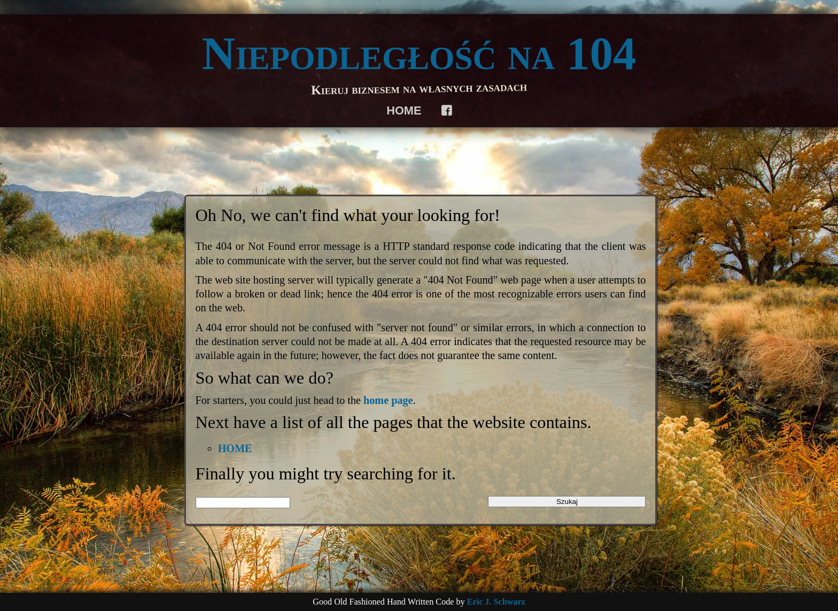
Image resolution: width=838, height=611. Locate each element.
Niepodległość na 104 (419, 53)
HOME (403, 110)
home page (388, 400)
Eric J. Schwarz (496, 601)
